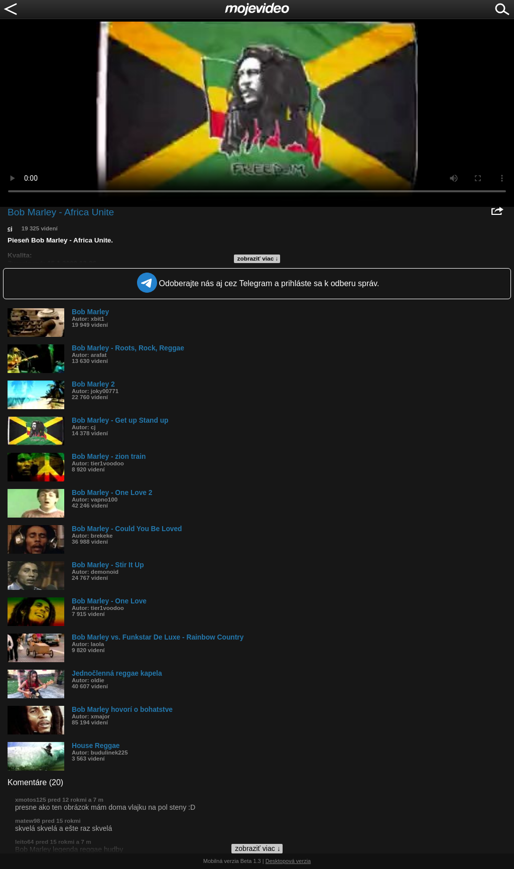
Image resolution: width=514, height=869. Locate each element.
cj (10, 228)
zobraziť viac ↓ (258, 258)
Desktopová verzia (288, 861)
